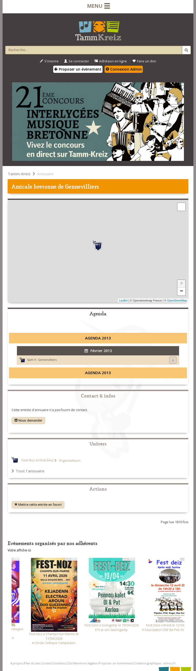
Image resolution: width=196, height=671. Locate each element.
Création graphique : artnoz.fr (155, 663)
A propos (16, 663)
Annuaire (45, 173)
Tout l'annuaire (28, 470)
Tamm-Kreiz (19, 173)
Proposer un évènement (77, 69)
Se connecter (76, 61)
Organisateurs (69, 460)
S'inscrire (49, 61)
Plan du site (32, 663)
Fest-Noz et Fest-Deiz (38, 460)
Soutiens (59, 663)
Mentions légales (85, 663)
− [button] (181, 291)
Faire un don (144, 61)
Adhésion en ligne (111, 61)
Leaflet (123, 300)
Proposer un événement (115, 663)
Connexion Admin (124, 69)
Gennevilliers (47, 360)
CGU (70, 663)
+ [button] (181, 284)
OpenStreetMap (177, 300)
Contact (46, 663)
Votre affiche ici (19, 550)
